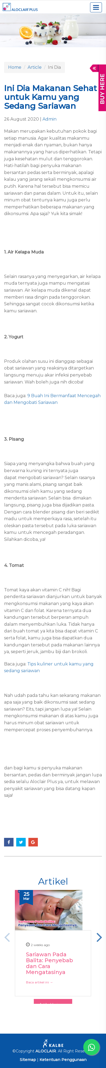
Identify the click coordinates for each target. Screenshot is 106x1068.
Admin (49, 119)
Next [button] (99, 937)
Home (14, 67)
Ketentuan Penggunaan (63, 1059)
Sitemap (28, 1059)
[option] (53, 917)
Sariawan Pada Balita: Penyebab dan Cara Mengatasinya (49, 963)
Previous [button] (6, 937)
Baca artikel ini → (39, 982)
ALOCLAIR (45, 1051)
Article (35, 67)
